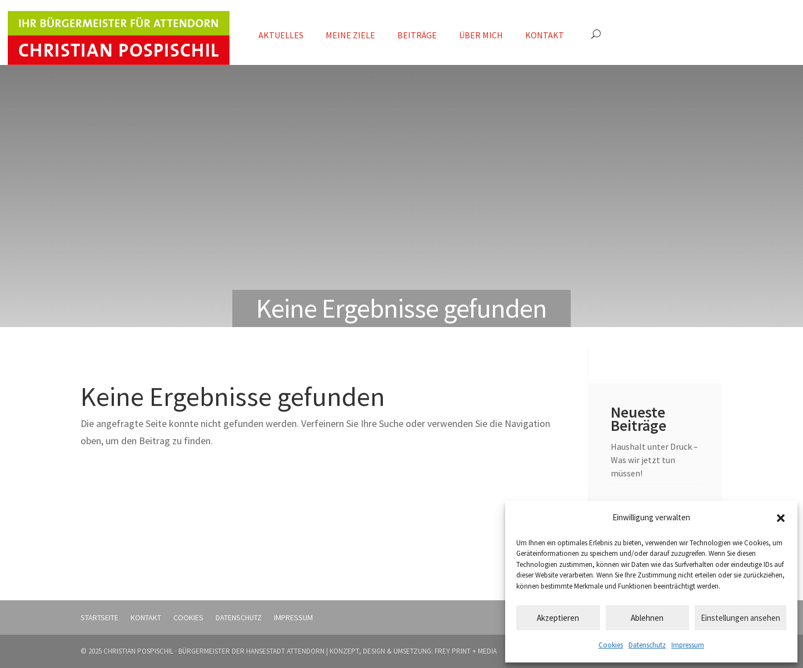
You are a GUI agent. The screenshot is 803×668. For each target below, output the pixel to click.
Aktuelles (280, 35)
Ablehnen (647, 617)
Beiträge (417, 35)
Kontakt (544, 35)
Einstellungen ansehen (740, 617)
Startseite (99, 617)
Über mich (481, 35)
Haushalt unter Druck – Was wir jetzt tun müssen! (654, 460)
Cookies (610, 645)
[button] (780, 518)
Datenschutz (647, 645)
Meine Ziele (350, 35)
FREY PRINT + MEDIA (466, 651)
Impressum (687, 645)
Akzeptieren (558, 617)
